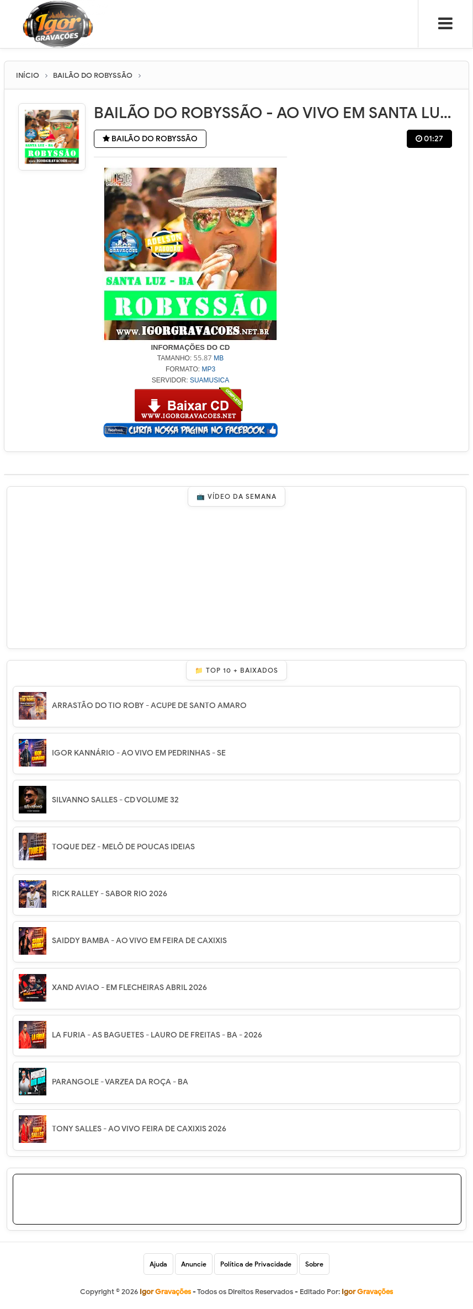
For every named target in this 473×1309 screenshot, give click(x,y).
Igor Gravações (367, 1291)
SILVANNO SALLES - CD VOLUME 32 (115, 800)
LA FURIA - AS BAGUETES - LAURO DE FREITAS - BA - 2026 (157, 1035)
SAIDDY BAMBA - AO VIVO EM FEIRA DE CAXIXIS (139, 940)
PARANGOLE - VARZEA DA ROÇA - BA (120, 1082)
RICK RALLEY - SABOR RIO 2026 (109, 893)
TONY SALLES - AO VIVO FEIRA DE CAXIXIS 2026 (139, 1129)
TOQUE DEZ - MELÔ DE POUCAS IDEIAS (123, 847)
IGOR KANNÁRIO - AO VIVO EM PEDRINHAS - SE (139, 753)
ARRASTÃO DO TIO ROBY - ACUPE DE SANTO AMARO (149, 705)
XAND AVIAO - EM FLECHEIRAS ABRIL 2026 (129, 987)
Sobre (314, 1264)
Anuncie (193, 1264)
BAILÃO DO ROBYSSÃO (150, 138)
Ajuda (158, 1264)
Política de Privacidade (255, 1264)
